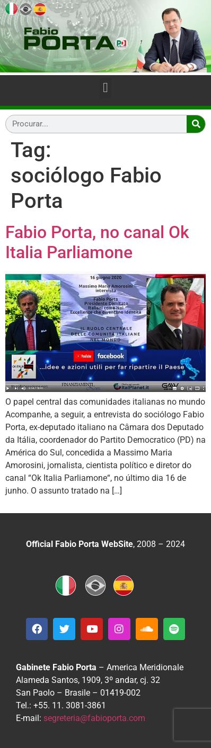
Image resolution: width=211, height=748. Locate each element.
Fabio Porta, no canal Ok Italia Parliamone (97, 242)
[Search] (196, 124)
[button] (106, 88)
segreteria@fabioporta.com (94, 718)
